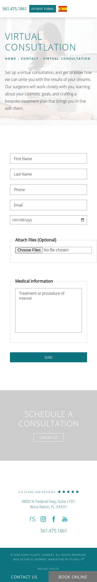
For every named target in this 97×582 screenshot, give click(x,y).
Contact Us (48, 437)
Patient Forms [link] (42, 9)
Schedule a (48, 418)
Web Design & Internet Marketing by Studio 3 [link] (48, 559)
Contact (30, 58)
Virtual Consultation (67, 58)
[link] (48, 492)
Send (48, 357)
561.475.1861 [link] (14, 8)
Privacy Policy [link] (48, 569)
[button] (32, 519)
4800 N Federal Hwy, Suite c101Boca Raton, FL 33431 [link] (48, 504)
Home (10, 58)
